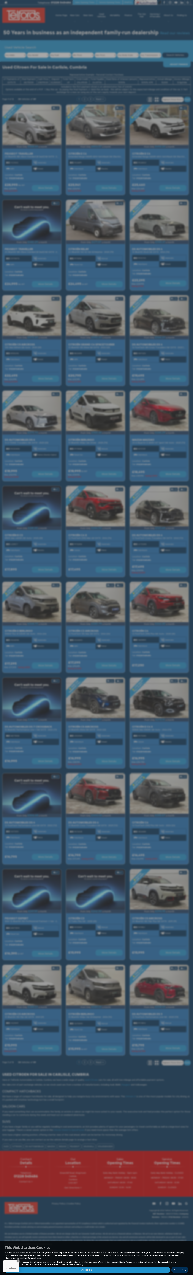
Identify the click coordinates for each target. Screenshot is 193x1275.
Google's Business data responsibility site (108, 1262)
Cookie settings (180, 1270)
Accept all (87, 1269)
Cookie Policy (34, 1258)
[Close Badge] (18, 1261)
